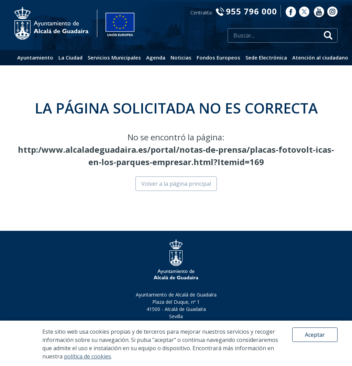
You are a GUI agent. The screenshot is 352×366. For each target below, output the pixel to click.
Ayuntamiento (35, 57)
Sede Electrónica (266, 57)
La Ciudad (70, 57)
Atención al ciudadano (320, 57)
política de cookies (87, 356)
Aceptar (315, 334)
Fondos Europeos (218, 57)
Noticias (180, 57)
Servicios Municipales (114, 57)
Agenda (155, 57)
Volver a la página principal (176, 183)
